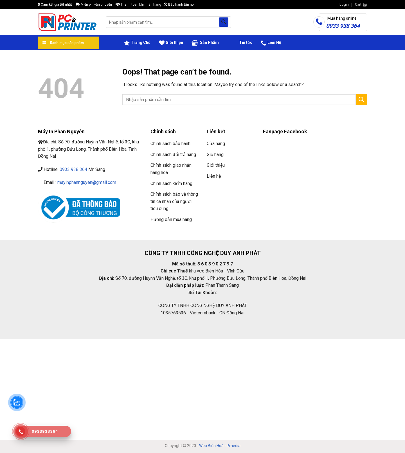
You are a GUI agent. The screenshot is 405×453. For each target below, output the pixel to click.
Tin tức (239, 42)
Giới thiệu (171, 42)
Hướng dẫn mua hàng (171, 219)
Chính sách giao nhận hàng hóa (171, 169)
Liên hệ (214, 176)
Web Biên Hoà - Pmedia (219, 445)
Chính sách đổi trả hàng (173, 154)
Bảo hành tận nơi (179, 4)
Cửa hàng (216, 143)
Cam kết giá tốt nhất (55, 4)
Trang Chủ (137, 42)
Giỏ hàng (215, 154)
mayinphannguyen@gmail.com (86, 182)
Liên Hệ (271, 42)
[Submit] (223, 22)
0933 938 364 (73, 169)
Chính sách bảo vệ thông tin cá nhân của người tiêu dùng (174, 201)
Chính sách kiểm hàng (171, 183)
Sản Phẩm (205, 42)
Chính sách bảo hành (170, 143)
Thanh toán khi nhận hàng (138, 4)
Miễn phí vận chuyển (94, 4)
